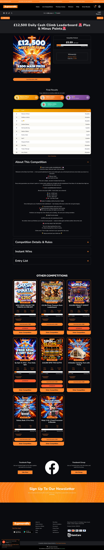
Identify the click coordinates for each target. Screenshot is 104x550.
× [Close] (18, 540)
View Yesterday (52, 156)
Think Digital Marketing (61, 543)
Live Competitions (47, 7)
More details (62, 548)
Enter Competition (25, 332)
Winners (70, 7)
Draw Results (86, 7)
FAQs (77, 7)
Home (37, 7)
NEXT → (100, 18)
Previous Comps (60, 7)
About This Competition (30, 162)
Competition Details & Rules (33, 242)
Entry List (21, 261)
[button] (52, 162)
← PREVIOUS (5, 18)
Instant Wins (23, 251)
